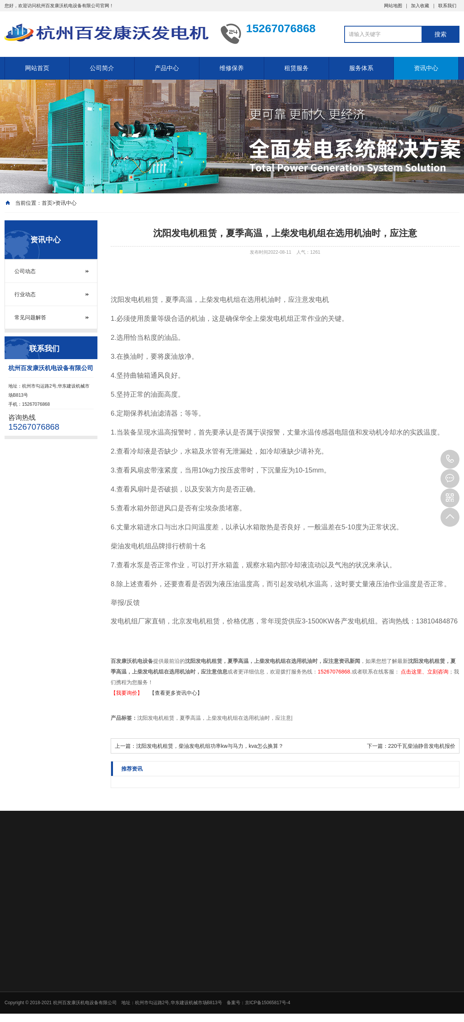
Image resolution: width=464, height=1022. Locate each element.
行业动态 (25, 294)
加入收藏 (420, 5)
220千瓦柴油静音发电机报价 (421, 746)
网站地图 (393, 5)
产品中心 (167, 68)
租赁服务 (296, 68)
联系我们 (447, 5)
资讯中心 (426, 68)
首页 (47, 203)
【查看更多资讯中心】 (175, 693)
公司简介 (102, 68)
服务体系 (361, 68)
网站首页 (37, 68)
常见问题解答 (30, 317)
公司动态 (25, 271)
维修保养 (231, 68)
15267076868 (449, 459)
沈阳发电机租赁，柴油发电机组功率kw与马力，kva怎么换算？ (210, 746)
